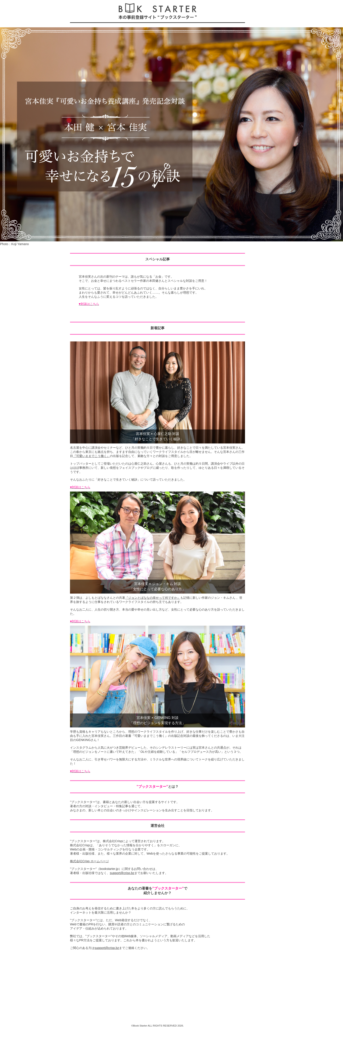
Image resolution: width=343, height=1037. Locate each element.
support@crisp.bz (122, 873)
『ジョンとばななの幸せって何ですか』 (152, 597)
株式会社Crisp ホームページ (89, 861)
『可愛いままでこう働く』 (91, 456)
